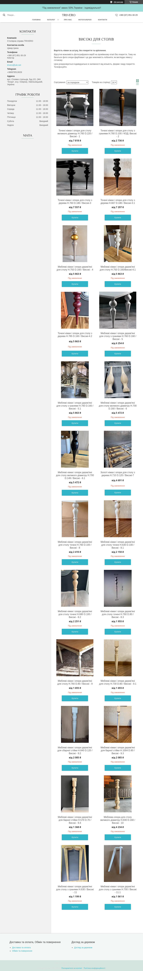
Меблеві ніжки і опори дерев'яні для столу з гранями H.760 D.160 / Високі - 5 (117, 336)
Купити (75, 151)
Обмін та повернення (22, 951)
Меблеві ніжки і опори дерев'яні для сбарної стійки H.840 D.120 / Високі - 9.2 (74, 750)
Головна (36, 20)
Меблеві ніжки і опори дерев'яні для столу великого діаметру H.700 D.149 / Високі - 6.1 (75, 475)
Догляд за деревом (83, 947)
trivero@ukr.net (14, 65)
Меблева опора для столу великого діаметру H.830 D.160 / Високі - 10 (117, 820)
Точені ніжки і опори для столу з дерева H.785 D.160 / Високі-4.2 (75, 334)
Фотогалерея (84, 20)
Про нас (68, 20)
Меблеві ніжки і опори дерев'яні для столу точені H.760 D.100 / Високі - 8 (75, 545)
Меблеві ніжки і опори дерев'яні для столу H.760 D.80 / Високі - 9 (75, 682)
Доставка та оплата (21, 947)
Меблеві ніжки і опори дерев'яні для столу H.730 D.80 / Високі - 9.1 (117, 682)
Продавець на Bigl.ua (71, 966)
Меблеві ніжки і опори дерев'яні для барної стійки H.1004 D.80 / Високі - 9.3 (118, 750)
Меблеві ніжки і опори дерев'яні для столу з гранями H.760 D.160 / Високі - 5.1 (74, 406)
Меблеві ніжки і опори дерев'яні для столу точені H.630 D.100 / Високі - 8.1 (118, 545)
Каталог (51, 20)
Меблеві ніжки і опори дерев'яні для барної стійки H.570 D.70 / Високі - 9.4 (75, 820)
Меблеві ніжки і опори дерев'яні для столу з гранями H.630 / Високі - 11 (75, 889)
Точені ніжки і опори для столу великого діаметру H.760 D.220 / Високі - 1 (74, 133)
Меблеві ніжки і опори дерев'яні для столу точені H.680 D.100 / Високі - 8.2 (75, 614)
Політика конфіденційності (94, 968)
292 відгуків (118, 2)
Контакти (102, 20)
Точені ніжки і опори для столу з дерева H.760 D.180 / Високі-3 (75, 201)
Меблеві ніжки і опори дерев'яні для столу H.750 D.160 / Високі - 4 (75, 268)
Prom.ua (85, 963)
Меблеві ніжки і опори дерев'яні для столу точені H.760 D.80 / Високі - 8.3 (118, 614)
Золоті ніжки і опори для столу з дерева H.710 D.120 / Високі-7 (118, 474)
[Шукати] (4, 15)
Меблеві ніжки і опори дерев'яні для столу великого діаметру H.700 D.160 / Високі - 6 (118, 406)
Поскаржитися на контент (71, 968)
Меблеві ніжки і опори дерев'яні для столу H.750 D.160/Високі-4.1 (118, 268)
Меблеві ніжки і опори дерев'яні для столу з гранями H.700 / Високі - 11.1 (118, 889)
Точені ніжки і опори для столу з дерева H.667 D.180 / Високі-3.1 (118, 201)
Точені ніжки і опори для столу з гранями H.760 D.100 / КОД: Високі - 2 (117, 133)
